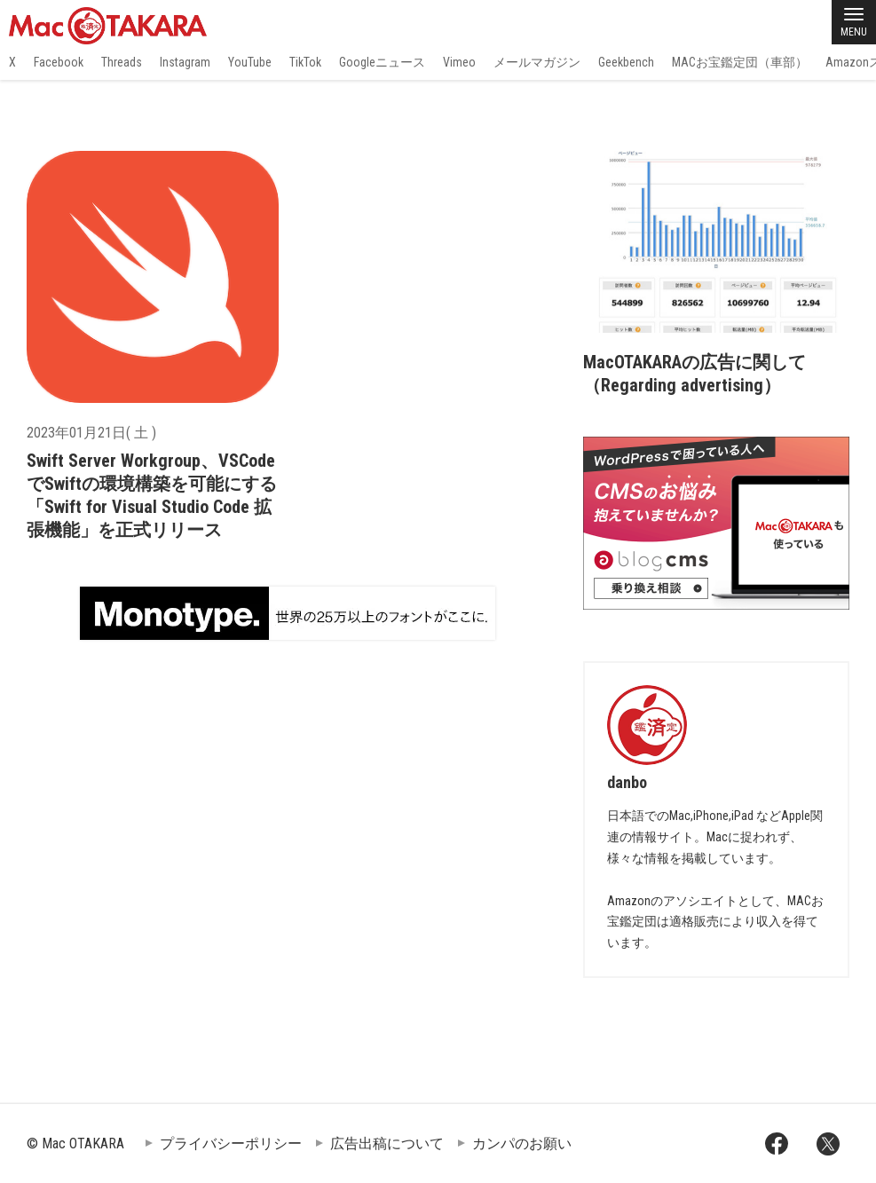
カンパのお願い (522, 1143)
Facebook (58, 62)
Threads (121, 62)
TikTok (305, 62)
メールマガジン (536, 62)
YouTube (250, 62)
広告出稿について (387, 1143)
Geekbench (626, 62)
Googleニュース (382, 62)
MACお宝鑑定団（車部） (740, 62)
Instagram (185, 62)
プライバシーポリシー (231, 1143)
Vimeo (459, 62)
